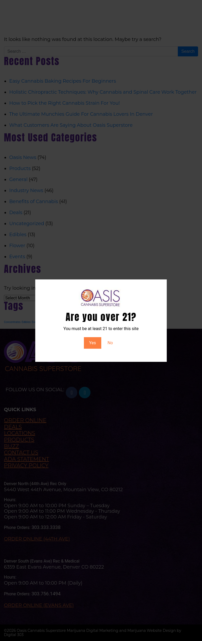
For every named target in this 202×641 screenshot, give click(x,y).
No (110, 342)
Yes (92, 342)
